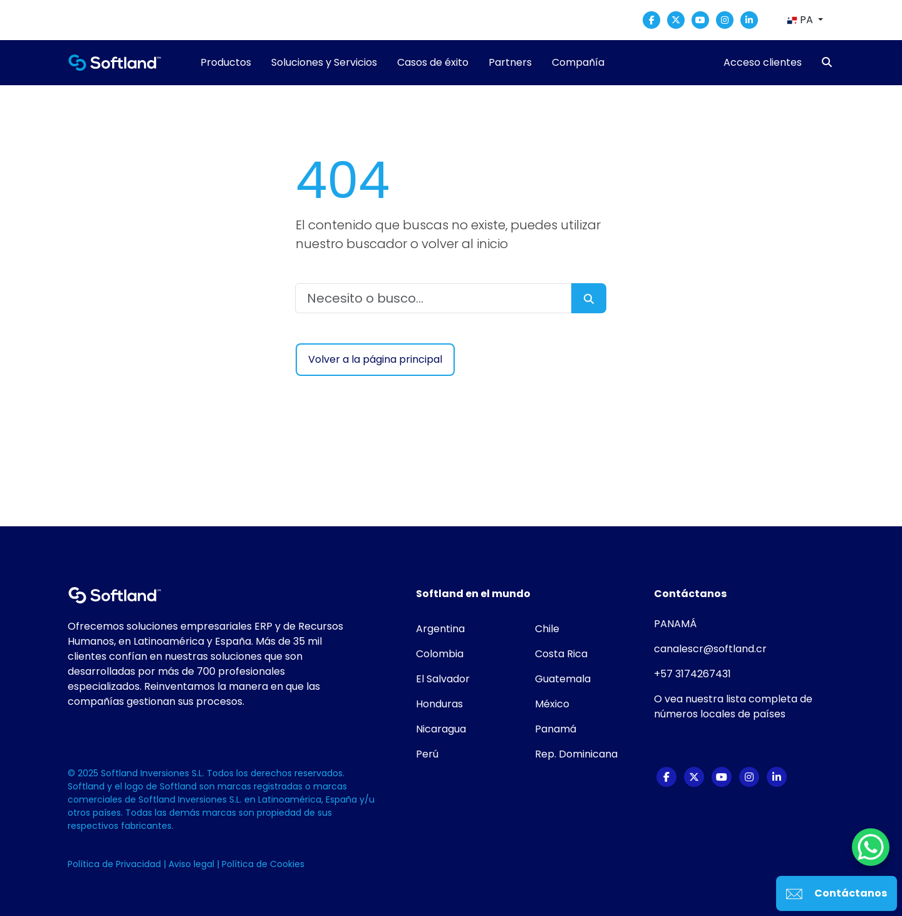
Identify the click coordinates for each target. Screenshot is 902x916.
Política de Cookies (263, 864)
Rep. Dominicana (576, 754)
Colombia (440, 654)
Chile (547, 629)
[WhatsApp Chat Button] (870, 847)
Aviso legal (192, 864)
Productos (225, 62)
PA (801, 20)
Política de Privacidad (115, 864)
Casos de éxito (433, 62)
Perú (427, 754)
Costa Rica (561, 654)
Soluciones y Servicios (324, 62)
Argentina (440, 629)
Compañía (578, 62)
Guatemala (563, 679)
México (552, 704)
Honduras (439, 704)
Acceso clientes (762, 62)
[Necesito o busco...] (433, 298)
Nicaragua (441, 729)
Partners (510, 62)
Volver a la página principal (375, 359)
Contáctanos (836, 893)
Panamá (555, 729)
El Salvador (443, 679)
